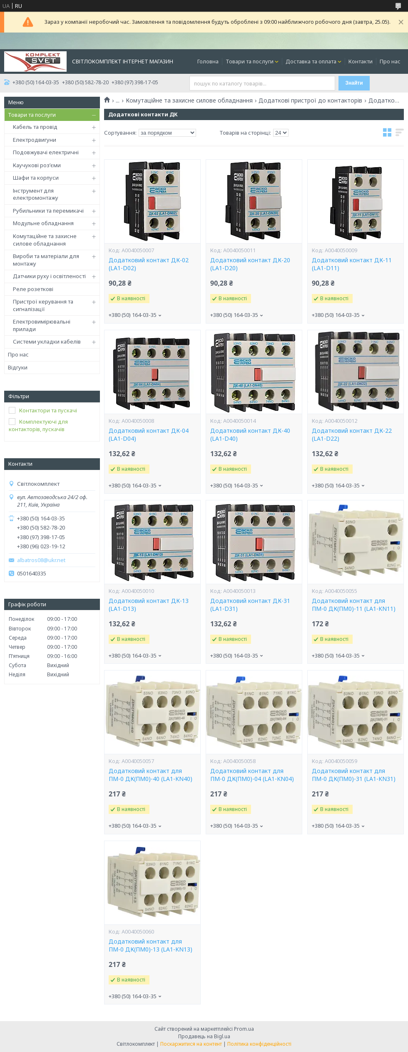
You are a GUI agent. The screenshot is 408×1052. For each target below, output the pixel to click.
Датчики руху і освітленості (49, 276)
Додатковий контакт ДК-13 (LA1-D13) (149, 605)
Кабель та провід (35, 127)
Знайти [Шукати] (354, 83)
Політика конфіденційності (259, 1043)
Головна (208, 61)
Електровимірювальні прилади (41, 325)
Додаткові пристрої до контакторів (310, 100)
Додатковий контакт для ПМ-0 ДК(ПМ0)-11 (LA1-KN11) (354, 605)
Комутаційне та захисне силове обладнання (45, 239)
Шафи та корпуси (36, 177)
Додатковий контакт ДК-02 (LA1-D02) (149, 264)
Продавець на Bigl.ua (204, 1036)
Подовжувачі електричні (46, 152)
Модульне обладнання (43, 223)
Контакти (360, 61)
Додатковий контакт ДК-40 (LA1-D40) (250, 434)
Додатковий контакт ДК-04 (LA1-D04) (149, 434)
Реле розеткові (33, 289)
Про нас (390, 61)
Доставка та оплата (311, 61)
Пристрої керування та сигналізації (43, 305)
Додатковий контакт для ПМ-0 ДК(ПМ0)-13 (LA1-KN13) (150, 945)
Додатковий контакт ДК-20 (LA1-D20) (250, 264)
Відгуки (17, 367)
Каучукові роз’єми (37, 165)
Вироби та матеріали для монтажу (46, 259)
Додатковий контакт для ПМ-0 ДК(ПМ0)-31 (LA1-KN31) (354, 775)
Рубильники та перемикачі (48, 210)
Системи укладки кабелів (47, 341)
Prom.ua (244, 1028)
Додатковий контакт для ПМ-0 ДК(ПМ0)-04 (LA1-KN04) (252, 775)
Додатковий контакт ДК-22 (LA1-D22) (352, 434)
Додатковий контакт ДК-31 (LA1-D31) (250, 605)
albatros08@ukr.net (41, 560)
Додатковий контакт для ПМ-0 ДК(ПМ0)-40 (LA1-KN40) (150, 775)
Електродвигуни (34, 139)
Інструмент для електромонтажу (35, 194)
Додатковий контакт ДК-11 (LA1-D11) (352, 264)
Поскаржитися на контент (191, 1043)
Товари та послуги (250, 61)
